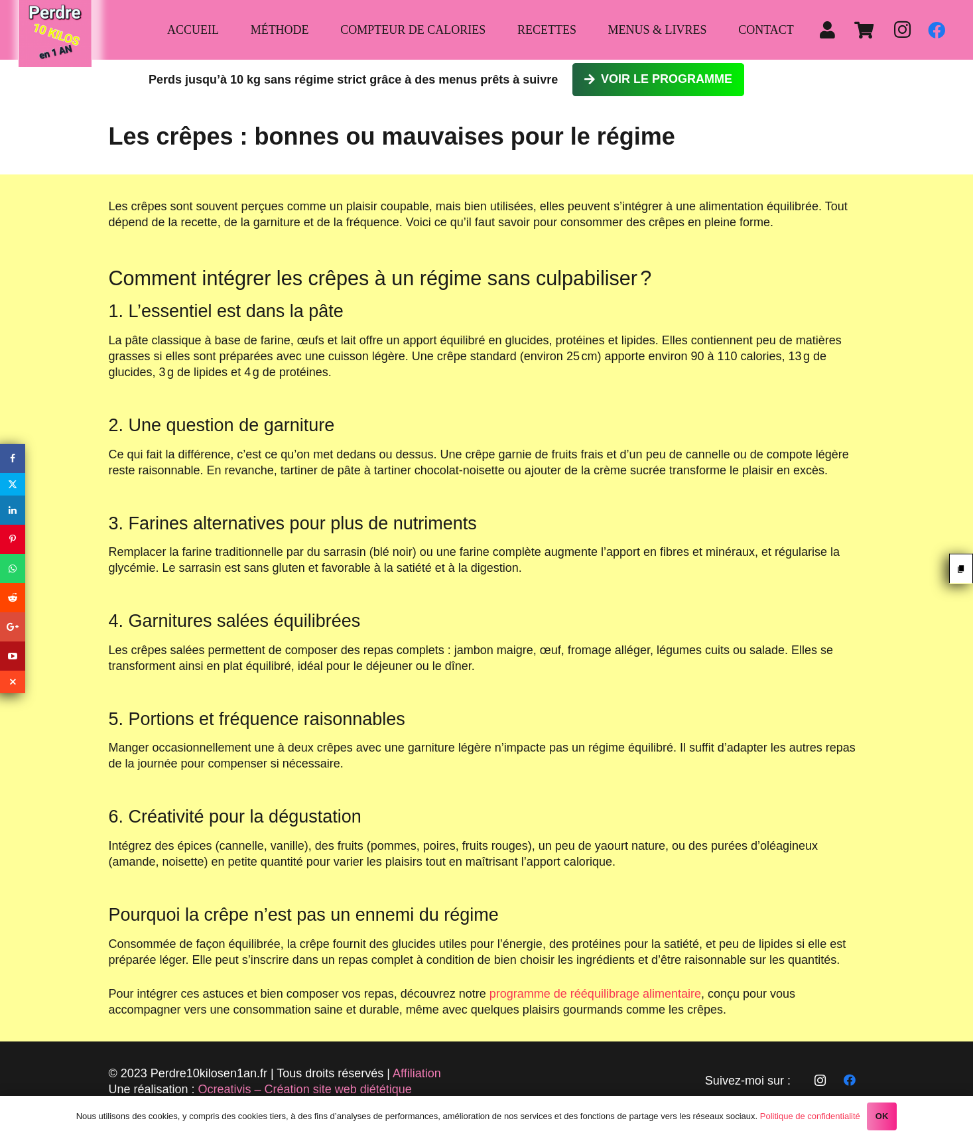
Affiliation (417, 1073)
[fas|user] (831, 30)
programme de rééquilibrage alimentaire (595, 993)
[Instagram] (902, 30)
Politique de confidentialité (810, 1116)
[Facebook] (936, 30)
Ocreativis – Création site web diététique (305, 1089)
